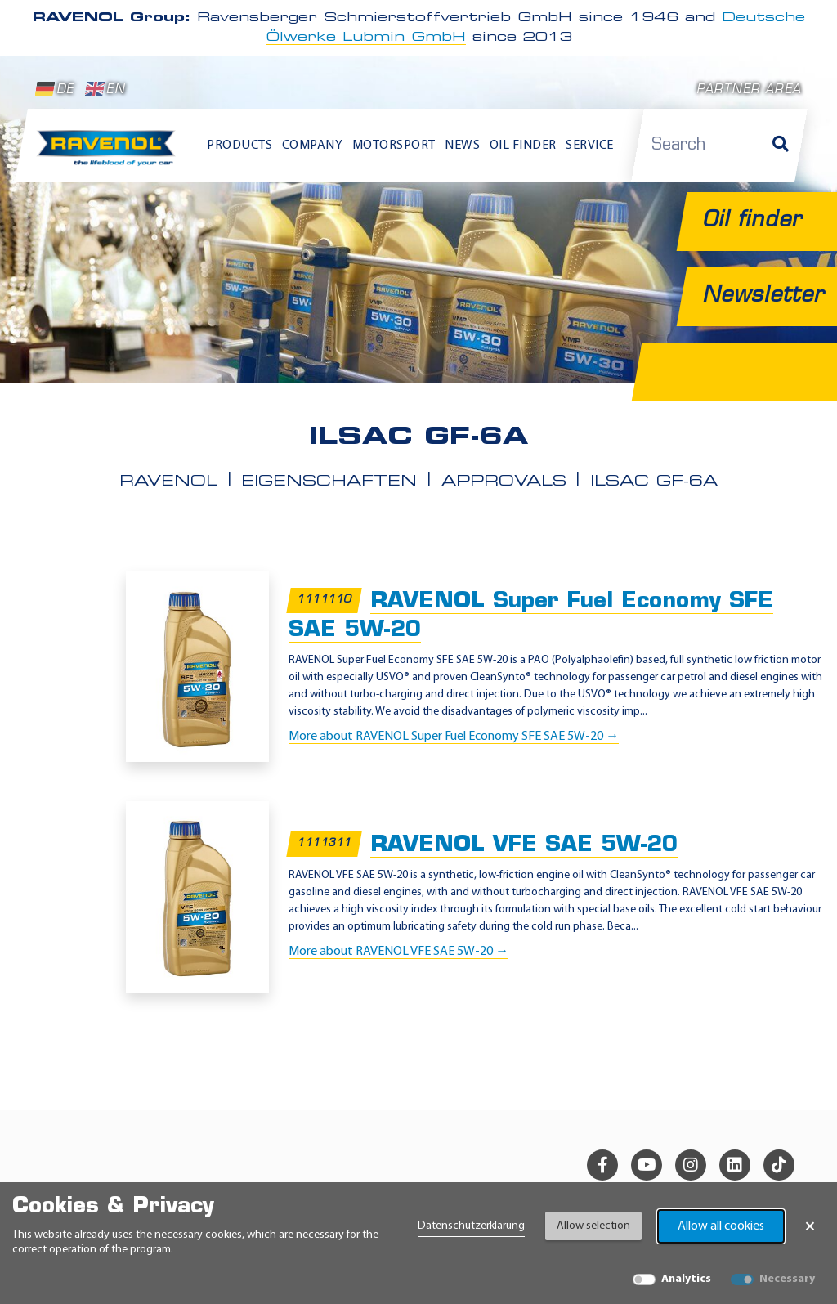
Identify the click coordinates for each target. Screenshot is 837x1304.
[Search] (780, 145)
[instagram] (690, 1165)
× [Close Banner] (810, 1226)
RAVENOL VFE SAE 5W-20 (524, 846)
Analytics (686, 1279)
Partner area (748, 90)
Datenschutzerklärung (471, 1226)
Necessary (787, 1279)
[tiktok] (778, 1165)
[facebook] (602, 1165)
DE (55, 89)
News (462, 145)
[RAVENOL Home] (109, 153)
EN (105, 89)
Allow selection (593, 1226)
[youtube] (646, 1165)
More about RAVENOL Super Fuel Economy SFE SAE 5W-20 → (454, 736)
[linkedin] (734, 1165)
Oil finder (523, 145)
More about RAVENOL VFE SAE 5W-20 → (398, 951)
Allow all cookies (721, 1226)
